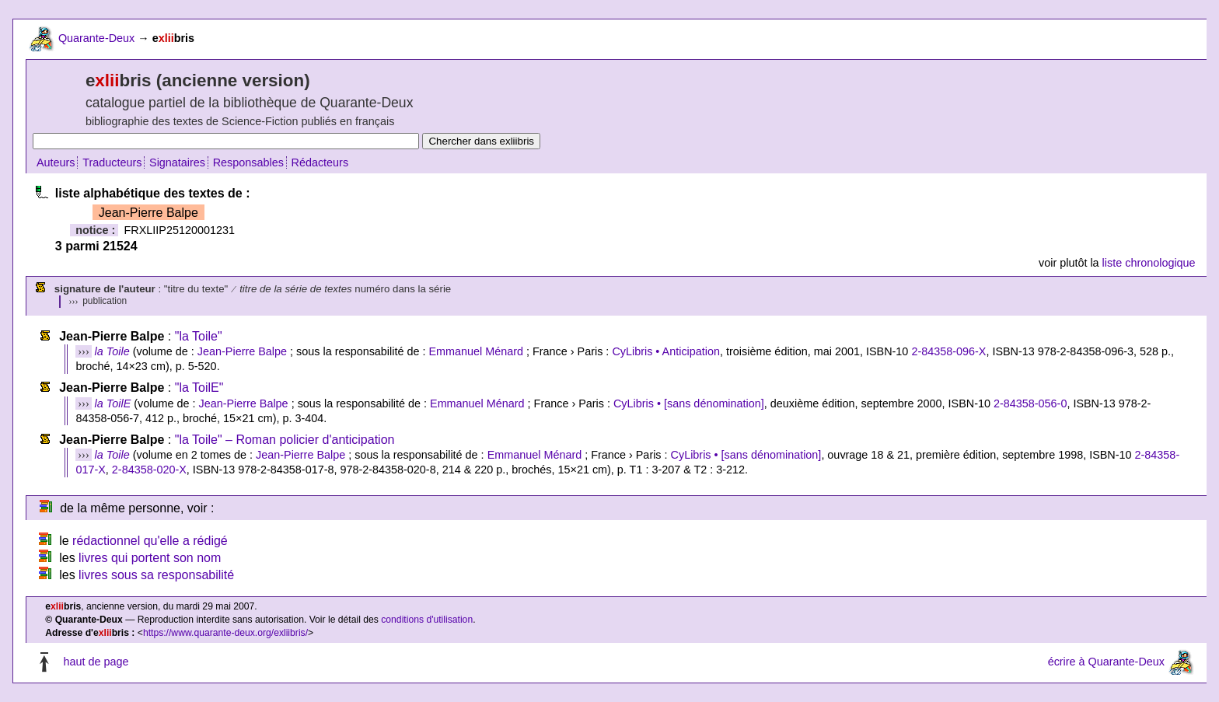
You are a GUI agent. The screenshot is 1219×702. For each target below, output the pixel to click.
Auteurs (56, 162)
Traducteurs (111, 162)
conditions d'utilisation (427, 619)
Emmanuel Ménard (475, 351)
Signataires (177, 162)
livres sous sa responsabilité (156, 575)
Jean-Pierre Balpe (242, 351)
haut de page (95, 662)
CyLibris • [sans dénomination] (688, 403)
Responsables (248, 162)
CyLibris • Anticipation (666, 351)
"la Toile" (198, 336)
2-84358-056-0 (1030, 403)
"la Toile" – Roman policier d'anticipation (285, 439)
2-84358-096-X (948, 351)
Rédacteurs (320, 162)
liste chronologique (1149, 263)
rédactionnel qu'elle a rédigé (150, 540)
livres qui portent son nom (150, 557)
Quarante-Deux (96, 38)
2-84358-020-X (149, 469)
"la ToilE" (199, 387)
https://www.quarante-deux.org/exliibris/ (225, 632)
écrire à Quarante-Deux (1106, 662)
